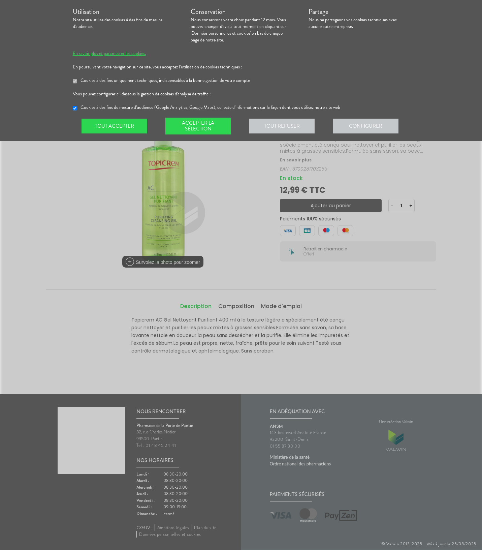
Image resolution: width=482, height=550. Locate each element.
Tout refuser (283, 126)
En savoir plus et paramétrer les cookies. (109, 53)
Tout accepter (115, 126)
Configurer (367, 126)
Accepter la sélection (199, 126)
